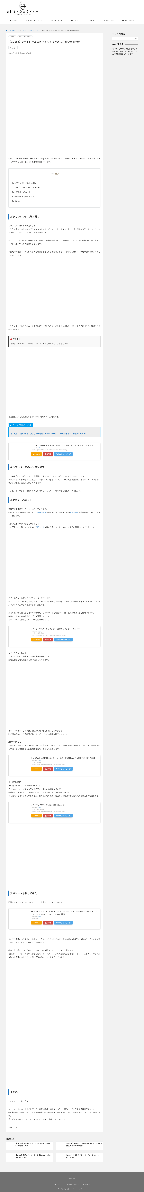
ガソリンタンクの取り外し (25, 183)
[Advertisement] (54, 72)
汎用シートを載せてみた (24, 196)
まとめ (17, 201)
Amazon (36, 454)
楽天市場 (48, 454)
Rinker (39, 447)
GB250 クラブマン (25, 36)
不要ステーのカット (22, 192)
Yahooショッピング (63, 454)
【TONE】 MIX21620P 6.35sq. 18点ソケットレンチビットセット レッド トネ (62, 445)
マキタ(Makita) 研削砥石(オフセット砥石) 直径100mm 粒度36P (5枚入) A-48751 (63, 758)
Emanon (83, 1189)
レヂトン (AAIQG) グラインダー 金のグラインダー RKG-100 (55, 629)
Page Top (72, 1177)
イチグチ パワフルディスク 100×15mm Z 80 (48, 805)
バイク (12, 36)
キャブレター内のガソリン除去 (26, 187)
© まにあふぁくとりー (65, 1189)
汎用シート (41, 512)
